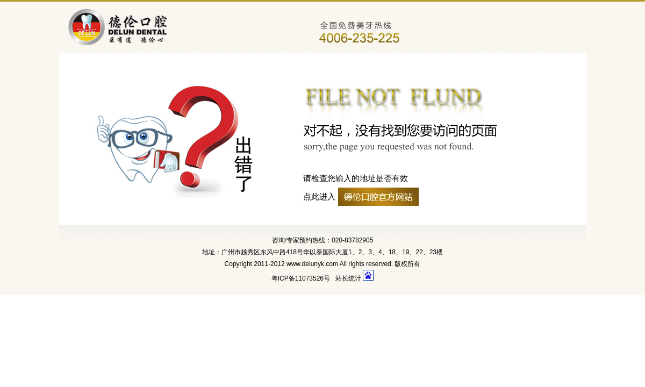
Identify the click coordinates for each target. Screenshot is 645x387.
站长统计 (348, 278)
